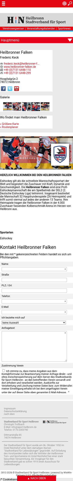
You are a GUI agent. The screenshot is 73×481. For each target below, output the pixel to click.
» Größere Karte (9, 123)
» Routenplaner (9, 127)
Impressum (10, 408)
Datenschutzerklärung (15, 411)
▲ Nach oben (36, 478)
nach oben (9, 414)
